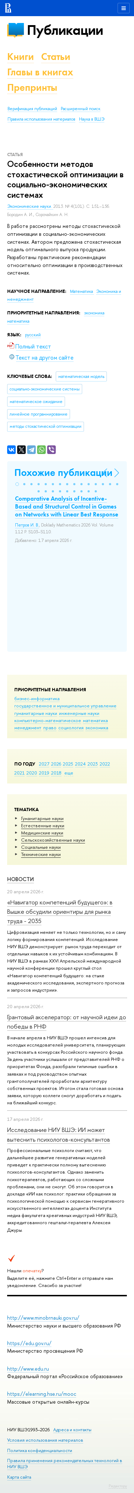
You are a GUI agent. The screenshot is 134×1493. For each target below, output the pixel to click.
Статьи (55, 56)
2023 (93, 763)
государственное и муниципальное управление (65, 705)
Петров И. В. (27, 525)
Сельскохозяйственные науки (53, 840)
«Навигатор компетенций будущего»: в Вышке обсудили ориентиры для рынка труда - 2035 (60, 911)
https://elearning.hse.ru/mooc (41, 1393)
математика (95, 720)
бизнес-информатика (37, 698)
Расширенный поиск (80, 109)
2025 (68, 763)
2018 (56, 772)
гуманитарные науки (35, 713)
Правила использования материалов (41, 119)
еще (68, 772)
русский (33, 335)
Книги (20, 56)
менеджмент (27, 727)
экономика (96, 727)
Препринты (32, 87)
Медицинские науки (42, 832)
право (49, 727)
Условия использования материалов (45, 1440)
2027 (44, 763)
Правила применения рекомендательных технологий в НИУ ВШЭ (64, 1463)
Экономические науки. (30, 206)
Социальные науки (41, 847)
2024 (80, 763)
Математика (82, 291)
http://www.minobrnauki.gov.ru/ (43, 1317)
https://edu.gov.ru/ (29, 1343)
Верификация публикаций (32, 109)
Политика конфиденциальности (39, 1450)
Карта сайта (19, 1477)
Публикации (65, 30)
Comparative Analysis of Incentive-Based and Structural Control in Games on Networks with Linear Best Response (66, 506)
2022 (105, 763)
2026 (56, 763)
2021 (19, 772)
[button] (17, 484)
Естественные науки (42, 825)
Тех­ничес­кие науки (41, 854)
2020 (31, 772)
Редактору (118, 1485)
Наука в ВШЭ (91, 119)
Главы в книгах (40, 72)
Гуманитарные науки (42, 818)
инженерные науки (79, 713)
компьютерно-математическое (47, 720)
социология (71, 727)
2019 (44, 772)
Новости (20, 879)
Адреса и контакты (72, 1430)
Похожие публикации (63, 472)
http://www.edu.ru (28, 1368)
